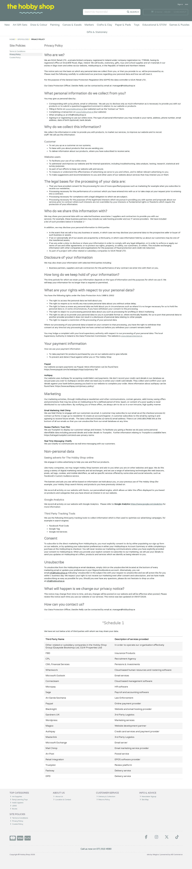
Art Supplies (16, 796)
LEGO (13, 806)
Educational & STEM (154, 24)
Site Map (144, 800)
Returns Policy (103, 800)
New (7, 24)
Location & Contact (62, 800)
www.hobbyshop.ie (74, 109)
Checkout (180, 12)
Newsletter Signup (148, 796)
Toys (136, 24)
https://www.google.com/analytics (146, 504)
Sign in (180, 4)
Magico (156, 855)
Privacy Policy (15, 54)
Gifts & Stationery (97, 32)
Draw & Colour (38, 24)
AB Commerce (176, 855)
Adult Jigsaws (16, 803)
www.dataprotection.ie (131, 336)
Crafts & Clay (104, 24)
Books (13, 809)
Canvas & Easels (72, 24)
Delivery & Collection (106, 796)
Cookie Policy (15, 57)
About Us (58, 796)
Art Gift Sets (20, 24)
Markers (89, 24)
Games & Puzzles (179, 24)
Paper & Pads (123, 24)
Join (186, 4)
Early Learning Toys (19, 800)
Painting (54, 24)
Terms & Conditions (17, 51)
